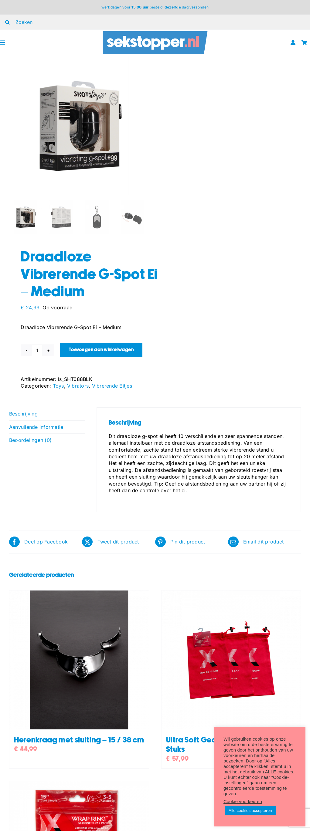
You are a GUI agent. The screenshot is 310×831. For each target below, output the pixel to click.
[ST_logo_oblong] (155, 32)
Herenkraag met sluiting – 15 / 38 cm (79, 740)
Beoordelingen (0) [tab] (30, 440)
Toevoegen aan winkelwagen (101, 350)
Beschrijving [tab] (23, 414)
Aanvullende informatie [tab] (36, 427)
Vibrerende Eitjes (112, 386)
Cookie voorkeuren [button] (242, 801)
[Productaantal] (37, 350)
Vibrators (78, 386)
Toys (58, 386)
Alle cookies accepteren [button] (250, 810)
